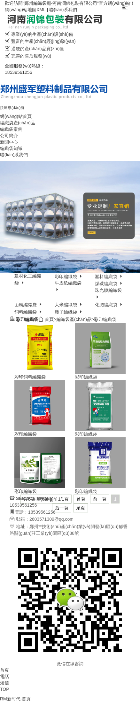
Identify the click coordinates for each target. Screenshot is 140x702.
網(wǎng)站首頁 (16, 116)
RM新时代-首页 (15, 698)
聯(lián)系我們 (63, 9)
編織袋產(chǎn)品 (17, 122)
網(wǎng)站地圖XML (25, 9)
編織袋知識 (11, 148)
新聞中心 (9, 141)
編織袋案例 (11, 129)
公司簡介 (9, 135)
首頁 (49, 319)
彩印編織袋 (105, 319)
